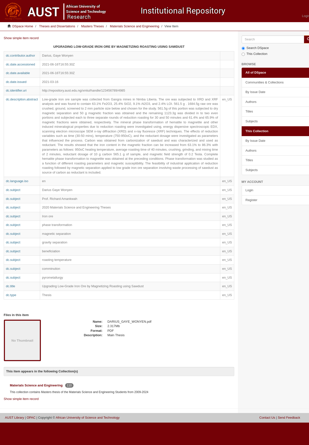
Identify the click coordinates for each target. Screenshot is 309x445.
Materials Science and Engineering (134, 26)
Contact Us (267, 417)
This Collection (254, 54)
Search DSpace (255, 48)
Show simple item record (21, 38)
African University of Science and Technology (88, 417)
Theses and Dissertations (57, 26)
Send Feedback (289, 417)
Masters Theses (92, 26)
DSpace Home (22, 26)
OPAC (31, 417)
